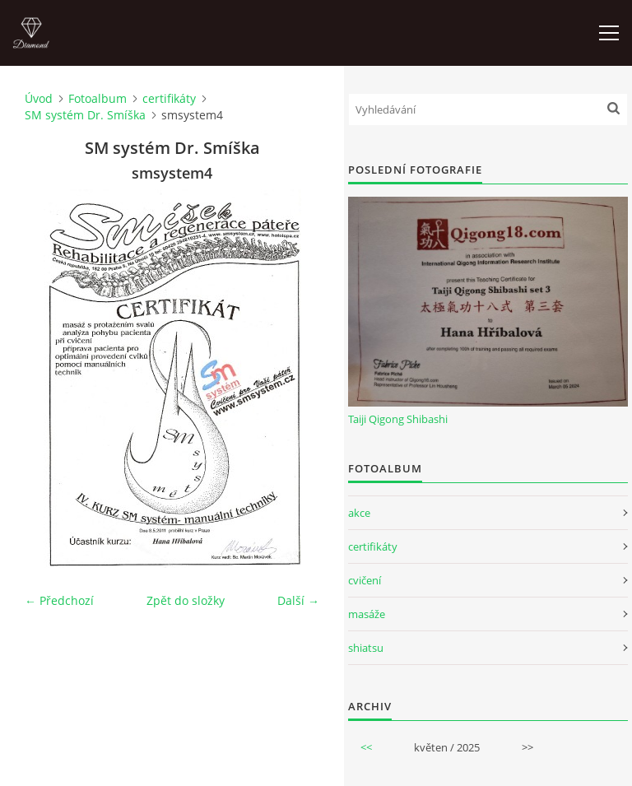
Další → (298, 600)
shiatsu (365, 647)
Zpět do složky (185, 600)
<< (366, 747)
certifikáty (169, 98)
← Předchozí (59, 600)
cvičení (364, 580)
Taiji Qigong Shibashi (398, 419)
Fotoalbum (97, 98)
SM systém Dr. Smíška (85, 115)
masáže (366, 614)
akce (359, 512)
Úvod (39, 98)
